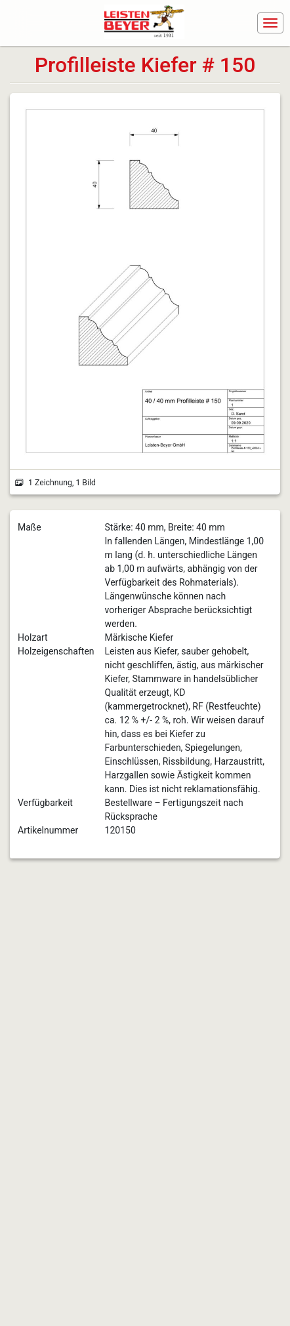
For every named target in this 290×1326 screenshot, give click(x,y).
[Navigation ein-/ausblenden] (270, 22)
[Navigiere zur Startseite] (147, 23)
